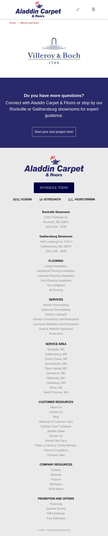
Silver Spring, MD (56, 368)
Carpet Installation (56, 266)
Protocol (56, 479)
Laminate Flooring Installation (56, 275)
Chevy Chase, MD (56, 358)
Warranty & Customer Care (56, 421)
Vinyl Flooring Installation (56, 280)
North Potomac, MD (56, 392)
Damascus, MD (56, 373)
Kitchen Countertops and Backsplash (56, 319)
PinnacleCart (64, 530)
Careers (56, 470)
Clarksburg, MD (56, 382)
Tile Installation (56, 285)
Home (12, 22)
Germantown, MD (56, 363)
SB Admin (56, 484)
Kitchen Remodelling (56, 304)
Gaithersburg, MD (56, 354)
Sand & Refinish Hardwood (56, 328)
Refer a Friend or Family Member (56, 445)
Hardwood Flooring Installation (56, 270)
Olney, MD (55, 387)
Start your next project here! (54, 132)
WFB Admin (56, 488)
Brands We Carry (56, 440)
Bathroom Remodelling (56, 309)
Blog (56, 416)
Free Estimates (55, 518)
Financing (56, 503)
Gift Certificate (56, 513)
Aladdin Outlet (56, 431)
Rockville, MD (56, 349)
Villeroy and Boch (29, 22)
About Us (56, 407)
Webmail (55, 474)
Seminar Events (56, 508)
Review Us (56, 435)
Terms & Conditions (56, 450)
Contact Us (56, 412)
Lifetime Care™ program (56, 426)
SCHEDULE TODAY (54, 187)
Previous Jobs (56, 455)
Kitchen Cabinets (56, 314)
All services (56, 333)
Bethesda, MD (56, 378)
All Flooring (56, 290)
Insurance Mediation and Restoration (56, 324)
